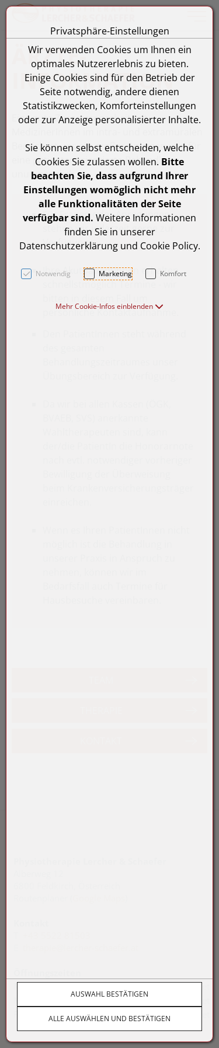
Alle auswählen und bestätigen (109, 1018)
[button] (109, 306)
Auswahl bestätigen (109, 994)
